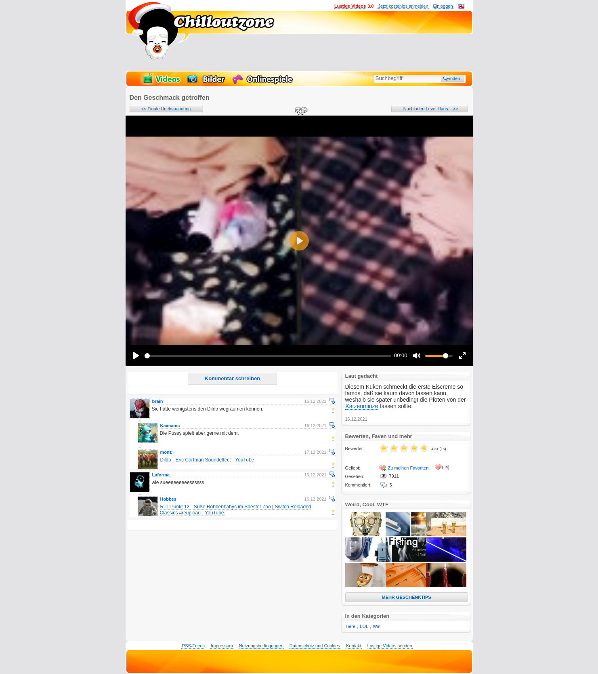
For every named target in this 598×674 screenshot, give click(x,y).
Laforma (161, 474)
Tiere (351, 626)
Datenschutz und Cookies (315, 645)
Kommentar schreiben (232, 378)
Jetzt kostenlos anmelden (403, 6)
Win (376, 626)
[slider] (268, 356)
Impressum (222, 645)
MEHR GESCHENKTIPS (406, 597)
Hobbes (168, 499)
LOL (364, 626)
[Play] (136, 355)
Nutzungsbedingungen (261, 645)
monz (166, 452)
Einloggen (443, 6)
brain (157, 401)
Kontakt (353, 645)
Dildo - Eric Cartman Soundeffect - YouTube (207, 460)
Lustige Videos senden (389, 645)
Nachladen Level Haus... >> (430, 108)
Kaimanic (170, 425)
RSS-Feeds (193, 645)
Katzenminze (362, 406)
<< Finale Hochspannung (166, 108)
